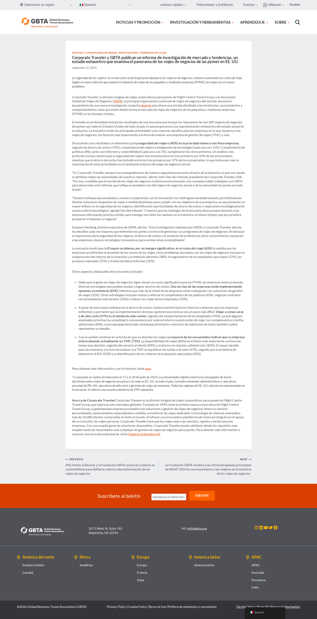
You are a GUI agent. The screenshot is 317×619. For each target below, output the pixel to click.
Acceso (295, 4)
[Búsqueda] (297, 22)
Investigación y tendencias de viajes (143, 52)
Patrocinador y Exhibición (215, 4)
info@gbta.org (197, 527)
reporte (146, 105)
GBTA (118, 101)
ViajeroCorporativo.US (144, 434)
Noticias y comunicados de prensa (94, 52)
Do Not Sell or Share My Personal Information (268, 606)
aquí (148, 368)
